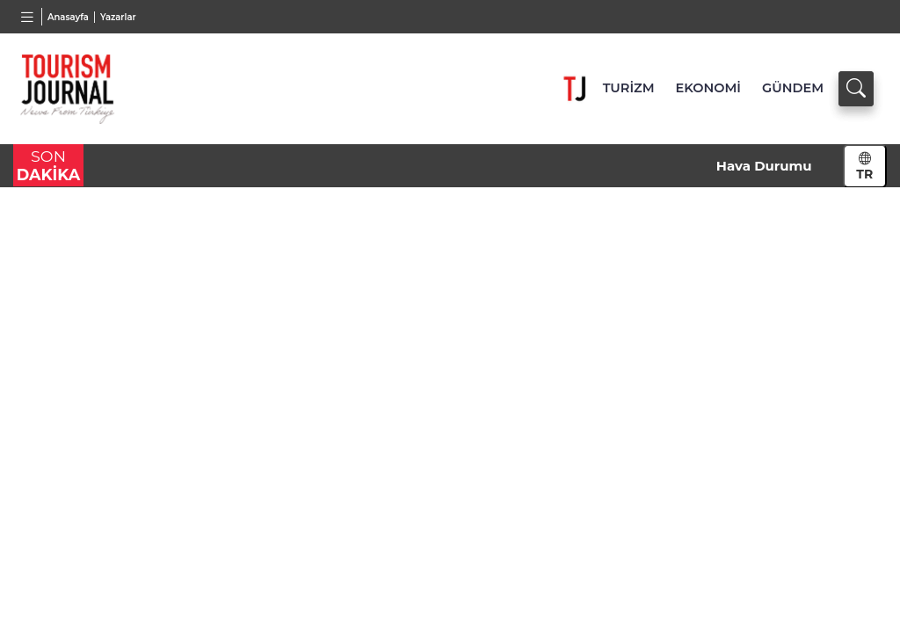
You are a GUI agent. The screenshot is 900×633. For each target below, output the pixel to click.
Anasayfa (68, 17)
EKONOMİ (708, 88)
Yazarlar (118, 17)
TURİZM (629, 88)
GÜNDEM (793, 88)
